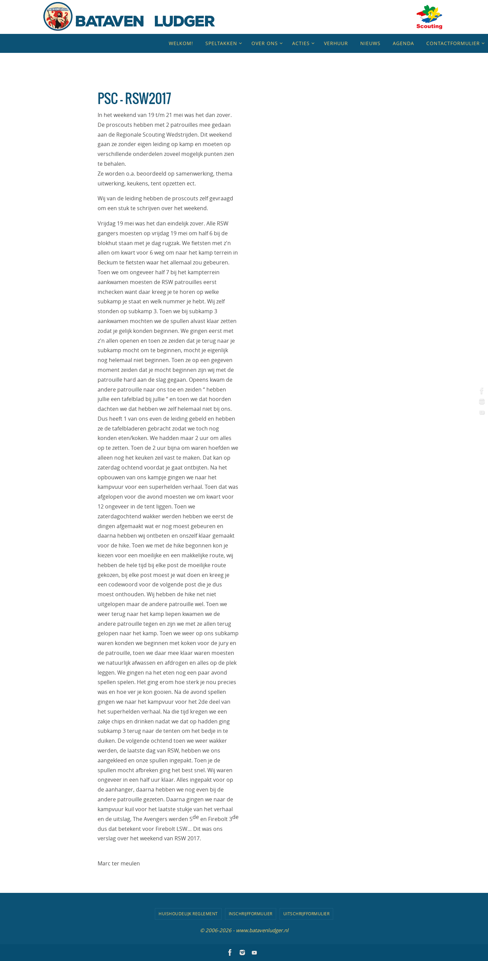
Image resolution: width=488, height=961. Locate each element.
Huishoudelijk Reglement (188, 913)
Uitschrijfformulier (306, 913)
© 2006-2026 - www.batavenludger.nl (244, 929)
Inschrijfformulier (250, 913)
